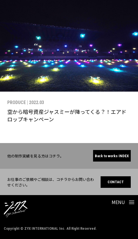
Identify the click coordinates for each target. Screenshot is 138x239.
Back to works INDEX (112, 156)
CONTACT (116, 182)
